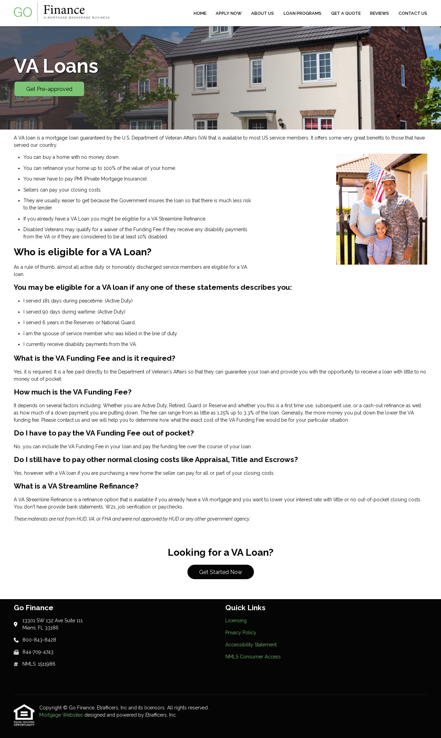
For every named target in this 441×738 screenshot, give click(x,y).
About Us (262, 13)
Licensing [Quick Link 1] (236, 620)
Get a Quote (346, 13)
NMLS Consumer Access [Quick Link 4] (253, 656)
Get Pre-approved (49, 89)
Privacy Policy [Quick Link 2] (240, 632)
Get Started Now (220, 572)
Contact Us (413, 13)
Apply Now (229, 13)
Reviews (379, 13)
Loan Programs (302, 13)
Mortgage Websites (61, 715)
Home (200, 13)
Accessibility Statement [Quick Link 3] (251, 644)
